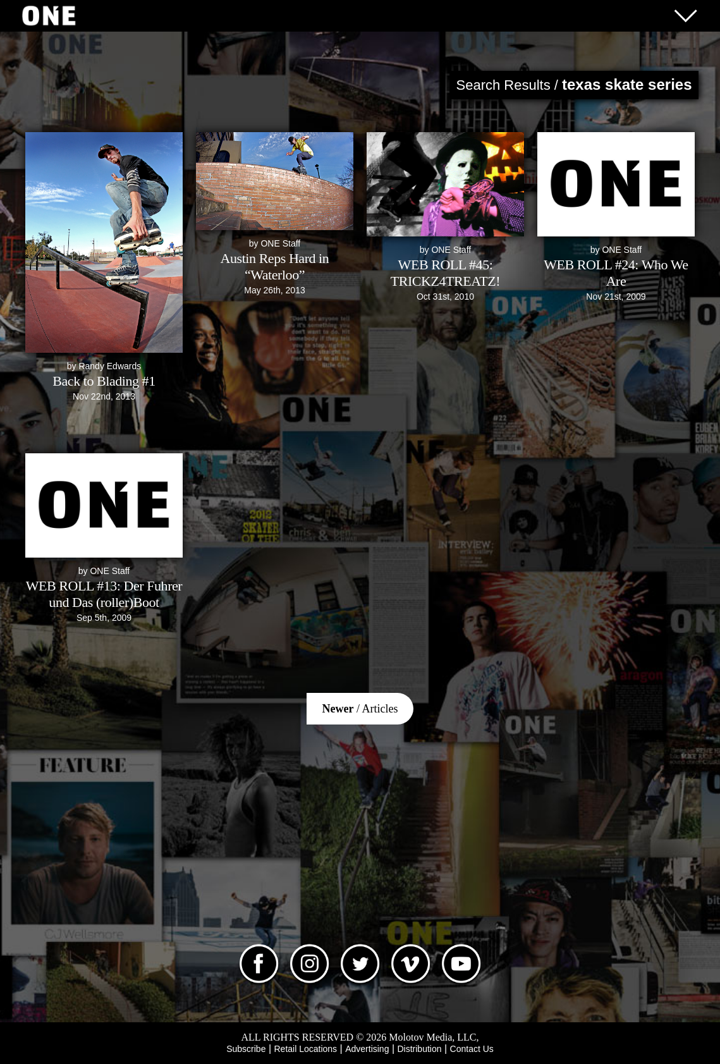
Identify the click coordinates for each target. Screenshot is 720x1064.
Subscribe (245, 1049)
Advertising (367, 1049)
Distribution (419, 1049)
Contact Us (472, 1049)
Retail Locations (306, 1049)
